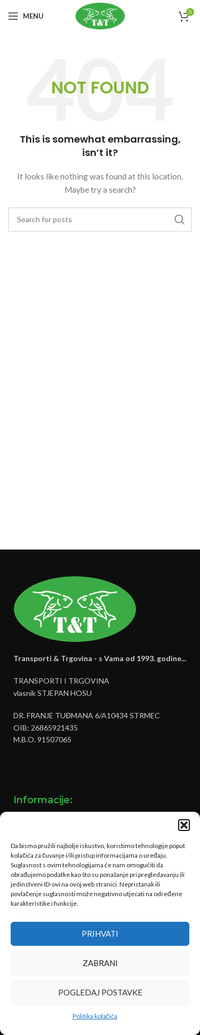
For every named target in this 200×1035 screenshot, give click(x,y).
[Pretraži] (100, 219)
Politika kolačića (95, 1016)
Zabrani (100, 963)
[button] (184, 825)
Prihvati (100, 933)
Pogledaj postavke (100, 992)
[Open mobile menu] (26, 16)
